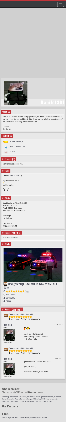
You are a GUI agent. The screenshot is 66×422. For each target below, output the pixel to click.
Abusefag (5, 397)
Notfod (46, 399)
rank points (14, 176)
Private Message (16, 141)
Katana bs (18, 399)
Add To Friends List (17, 147)
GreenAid (57, 397)
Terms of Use (24, 418)
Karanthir (10, 399)
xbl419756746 (40, 401)
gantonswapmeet (47, 397)
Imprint (44, 418)
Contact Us (14, 418)
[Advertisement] (33, 44)
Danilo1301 (8, 325)
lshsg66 (40, 399)
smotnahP (14, 401)
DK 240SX (22, 397)
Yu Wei (49, 401)
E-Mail (12, 152)
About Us (5, 418)
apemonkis (14, 397)
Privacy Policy (35, 418)
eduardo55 (31, 397)
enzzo (38, 397)
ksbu (24, 399)
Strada (21, 401)
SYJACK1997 (30, 401)
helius (4, 399)
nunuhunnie (53, 399)
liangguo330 (31, 399)
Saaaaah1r (6, 401)
